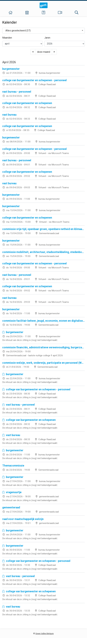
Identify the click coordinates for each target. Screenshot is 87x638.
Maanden (7, 37)
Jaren (47, 37)
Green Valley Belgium (44, 633)
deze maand (43, 51)
